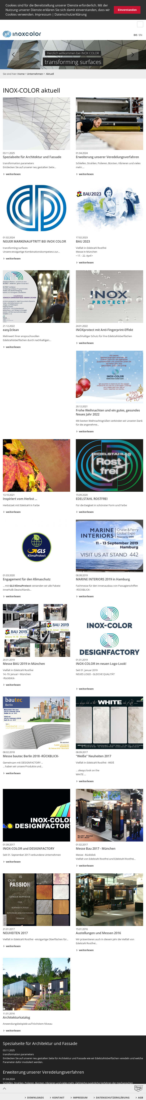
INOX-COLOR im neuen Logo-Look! (101, 664)
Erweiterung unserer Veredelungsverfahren (107, 157)
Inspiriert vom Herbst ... (20, 499)
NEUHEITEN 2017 (15, 933)
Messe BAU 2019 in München (24, 664)
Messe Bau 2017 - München (95, 848)
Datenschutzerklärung (71, 14)
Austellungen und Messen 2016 (98, 933)
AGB (140, 1097)
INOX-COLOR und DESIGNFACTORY (28, 848)
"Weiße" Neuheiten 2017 (93, 756)
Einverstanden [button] (127, 10)
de (135, 35)
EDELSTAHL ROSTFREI (92, 499)
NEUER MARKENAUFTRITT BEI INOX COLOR (34, 241)
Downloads (35, 1097)
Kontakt (58, 1097)
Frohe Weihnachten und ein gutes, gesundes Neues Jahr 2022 (108, 412)
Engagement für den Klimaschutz (27, 579)
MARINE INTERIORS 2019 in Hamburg (103, 579)
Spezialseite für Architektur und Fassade (32, 157)
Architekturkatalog (16, 1017)
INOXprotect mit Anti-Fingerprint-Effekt (104, 330)
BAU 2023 (83, 241)
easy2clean (11, 330)
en (140, 35)
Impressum (43, 14)
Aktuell (50, 74)
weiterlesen (13, 174)
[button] (88, 15)
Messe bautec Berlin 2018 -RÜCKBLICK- (31, 756)
